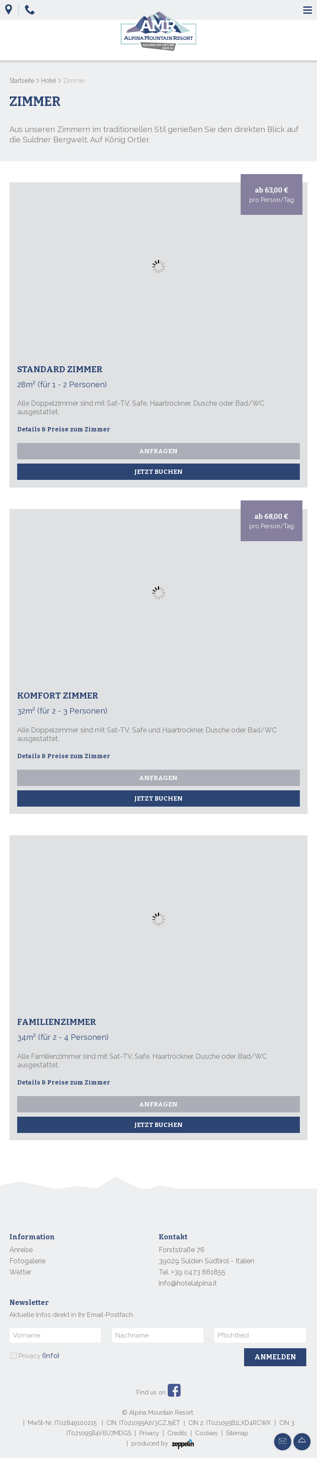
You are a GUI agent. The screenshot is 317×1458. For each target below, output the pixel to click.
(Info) (50, 1356)
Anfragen (158, 451)
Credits (177, 1433)
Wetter (20, 1272)
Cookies (206, 1433)
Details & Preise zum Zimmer (63, 429)
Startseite (21, 80)
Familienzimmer (56, 1022)
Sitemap (237, 1433)
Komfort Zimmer (57, 695)
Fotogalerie (27, 1261)
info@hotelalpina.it (188, 1283)
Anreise (21, 1250)
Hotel (48, 80)
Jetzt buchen (158, 472)
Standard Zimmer (60, 369)
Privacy (38, 1356)
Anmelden (275, 1357)
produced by (162, 1444)
